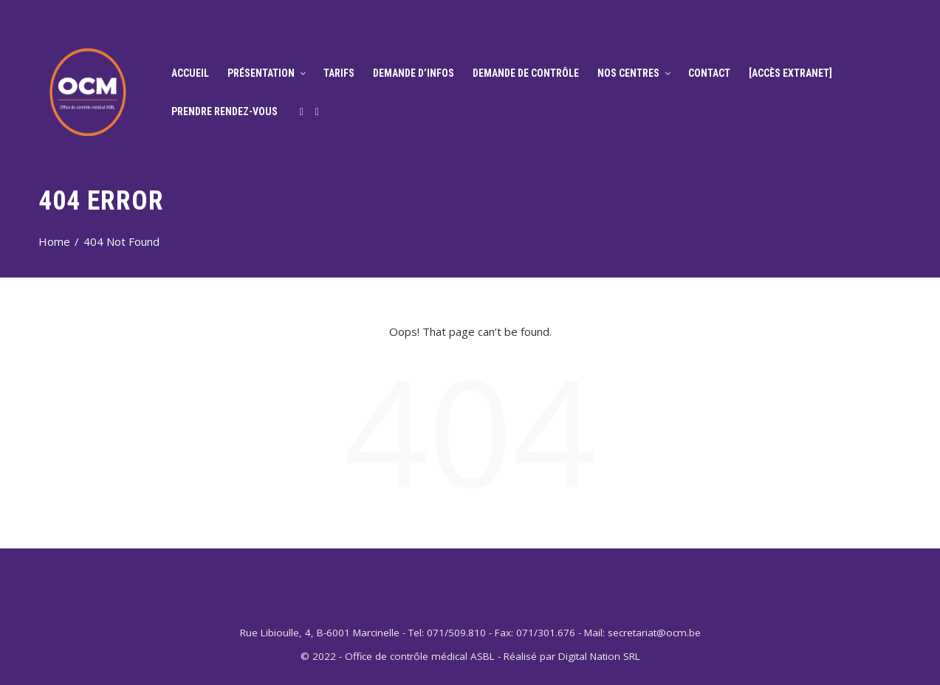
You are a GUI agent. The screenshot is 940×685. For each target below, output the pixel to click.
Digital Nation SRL (599, 656)
